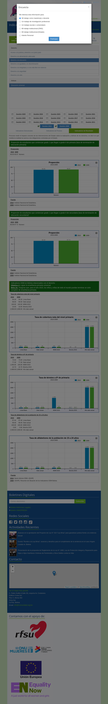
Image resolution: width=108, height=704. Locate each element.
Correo (87, 2)
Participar (54, 39)
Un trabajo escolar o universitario (33, 25)
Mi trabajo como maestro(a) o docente (35, 18)
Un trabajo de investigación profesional (36, 21)
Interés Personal (28, 35)
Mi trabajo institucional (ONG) (32, 28)
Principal (77, 2)
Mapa (96, 2)
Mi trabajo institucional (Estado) (33, 32)
